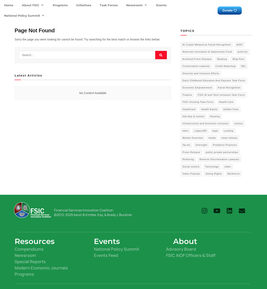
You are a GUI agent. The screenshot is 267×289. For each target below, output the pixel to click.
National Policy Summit (24, 15)
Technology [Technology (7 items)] (212, 166)
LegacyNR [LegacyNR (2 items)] (200, 130)
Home (8, 5)
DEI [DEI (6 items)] (243, 66)
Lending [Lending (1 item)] (228, 130)
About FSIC (33, 5)
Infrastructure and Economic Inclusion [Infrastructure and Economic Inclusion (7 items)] (206, 123)
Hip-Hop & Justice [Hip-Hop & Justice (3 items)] (193, 116)
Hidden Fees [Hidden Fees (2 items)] (230, 109)
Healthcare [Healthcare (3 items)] (189, 109)
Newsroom (137, 5)
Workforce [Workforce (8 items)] (233, 173)
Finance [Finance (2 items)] (187, 95)
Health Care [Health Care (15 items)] (226, 102)
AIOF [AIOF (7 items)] (240, 44)
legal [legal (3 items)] (215, 130)
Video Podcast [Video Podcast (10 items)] (191, 173)
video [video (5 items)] (227, 166)
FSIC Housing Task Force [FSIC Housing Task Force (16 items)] (198, 102)
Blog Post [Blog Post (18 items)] (238, 59)
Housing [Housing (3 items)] (215, 116)
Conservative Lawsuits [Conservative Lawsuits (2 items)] (196, 66)
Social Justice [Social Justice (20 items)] (191, 166)
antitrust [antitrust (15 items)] (243, 51)
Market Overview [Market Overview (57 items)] (193, 138)
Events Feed (106, 255)
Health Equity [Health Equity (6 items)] (209, 109)
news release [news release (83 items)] (229, 138)
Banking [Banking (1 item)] (222, 59)
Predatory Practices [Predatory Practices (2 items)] (225, 145)
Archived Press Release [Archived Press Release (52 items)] (197, 59)
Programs (60, 5)
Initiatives (83, 5)
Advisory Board (181, 249)
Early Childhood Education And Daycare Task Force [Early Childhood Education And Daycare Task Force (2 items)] (214, 80)
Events (161, 5)
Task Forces (109, 5)
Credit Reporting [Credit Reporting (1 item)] (225, 66)
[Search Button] (161, 55)
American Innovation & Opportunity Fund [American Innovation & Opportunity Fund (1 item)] (207, 51)
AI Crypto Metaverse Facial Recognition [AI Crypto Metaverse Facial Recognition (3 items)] (207, 44)
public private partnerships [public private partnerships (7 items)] (222, 152)
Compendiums (29, 249)
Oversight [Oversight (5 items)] (201, 145)
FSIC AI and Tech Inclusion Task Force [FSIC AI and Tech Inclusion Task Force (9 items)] (221, 95)
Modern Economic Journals (41, 268)
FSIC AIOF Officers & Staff (190, 255)
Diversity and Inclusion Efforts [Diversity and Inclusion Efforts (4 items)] (201, 73)
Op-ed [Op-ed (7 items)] (186, 145)
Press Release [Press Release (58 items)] (191, 152)
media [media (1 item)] (212, 138)
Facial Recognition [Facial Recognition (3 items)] (229, 87)
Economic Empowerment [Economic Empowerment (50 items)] (197, 87)
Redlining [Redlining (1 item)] (188, 159)
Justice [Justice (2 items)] (238, 123)
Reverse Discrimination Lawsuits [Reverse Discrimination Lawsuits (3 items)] (219, 159)
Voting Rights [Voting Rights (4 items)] (214, 173)
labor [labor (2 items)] (186, 130)
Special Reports (30, 261)
